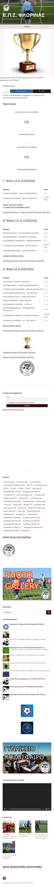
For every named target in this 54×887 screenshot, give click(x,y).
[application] (27, 797)
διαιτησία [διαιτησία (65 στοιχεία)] (17, 504)
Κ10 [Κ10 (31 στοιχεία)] (6, 488)
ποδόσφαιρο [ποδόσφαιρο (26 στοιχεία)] (9, 514)
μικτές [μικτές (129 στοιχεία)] (21, 511)
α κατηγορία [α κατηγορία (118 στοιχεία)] (39, 495)
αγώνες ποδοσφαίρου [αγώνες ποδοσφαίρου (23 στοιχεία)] (24, 495)
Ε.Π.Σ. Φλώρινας (24, 15)
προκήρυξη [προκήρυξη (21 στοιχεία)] (20, 514)
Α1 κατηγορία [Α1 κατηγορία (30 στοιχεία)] (35, 482)
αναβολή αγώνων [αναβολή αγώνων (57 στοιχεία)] (10, 498)
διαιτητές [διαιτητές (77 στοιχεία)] (27, 504)
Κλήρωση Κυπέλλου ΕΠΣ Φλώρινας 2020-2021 (18, 357)
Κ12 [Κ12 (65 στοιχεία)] (13, 488)
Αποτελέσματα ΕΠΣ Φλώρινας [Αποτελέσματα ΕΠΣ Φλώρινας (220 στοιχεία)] (14, 485)
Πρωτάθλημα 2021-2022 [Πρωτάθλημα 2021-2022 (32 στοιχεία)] (12, 491)
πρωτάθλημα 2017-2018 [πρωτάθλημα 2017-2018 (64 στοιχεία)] (12, 517)
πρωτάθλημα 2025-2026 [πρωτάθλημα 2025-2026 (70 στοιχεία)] (31, 524)
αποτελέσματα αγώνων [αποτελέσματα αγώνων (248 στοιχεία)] (12, 501)
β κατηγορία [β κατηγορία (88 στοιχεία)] (40, 501)
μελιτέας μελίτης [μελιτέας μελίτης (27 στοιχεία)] (10, 511)
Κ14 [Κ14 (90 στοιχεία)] (20, 488)
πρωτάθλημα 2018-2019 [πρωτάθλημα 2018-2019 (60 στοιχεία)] (31, 517)
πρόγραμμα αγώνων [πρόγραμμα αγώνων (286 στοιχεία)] (11, 530)
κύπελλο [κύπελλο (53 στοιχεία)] (22, 508)
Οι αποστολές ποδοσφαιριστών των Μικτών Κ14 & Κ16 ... (28, 679)
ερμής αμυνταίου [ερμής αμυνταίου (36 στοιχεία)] (10, 508)
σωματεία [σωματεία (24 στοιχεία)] (25, 530)
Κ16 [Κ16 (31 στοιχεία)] (27, 488)
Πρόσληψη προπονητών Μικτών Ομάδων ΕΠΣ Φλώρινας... (28, 694)
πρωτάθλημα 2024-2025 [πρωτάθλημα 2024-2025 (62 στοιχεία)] (12, 524)
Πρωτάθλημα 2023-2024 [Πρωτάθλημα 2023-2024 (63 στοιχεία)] (31, 491)
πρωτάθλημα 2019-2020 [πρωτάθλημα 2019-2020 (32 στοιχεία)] (12, 521)
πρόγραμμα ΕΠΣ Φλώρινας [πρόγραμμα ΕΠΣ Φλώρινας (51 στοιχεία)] (33, 527)
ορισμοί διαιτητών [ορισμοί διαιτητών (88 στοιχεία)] (33, 511)
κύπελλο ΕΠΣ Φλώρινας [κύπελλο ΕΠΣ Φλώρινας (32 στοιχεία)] (36, 508)
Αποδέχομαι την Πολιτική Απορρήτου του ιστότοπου (21, 402)
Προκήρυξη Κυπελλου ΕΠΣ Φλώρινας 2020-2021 (19, 352)
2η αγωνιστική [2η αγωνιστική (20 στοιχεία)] (22, 482)
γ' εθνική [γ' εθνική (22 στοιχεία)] (7, 504)
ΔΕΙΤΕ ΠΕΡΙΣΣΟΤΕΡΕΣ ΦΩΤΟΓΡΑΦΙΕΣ (22, 867)
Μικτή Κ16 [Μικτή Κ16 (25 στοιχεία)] (37, 488)
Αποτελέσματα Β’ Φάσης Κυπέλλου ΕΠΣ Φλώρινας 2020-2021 (23, 261)
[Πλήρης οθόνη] (49, 809)
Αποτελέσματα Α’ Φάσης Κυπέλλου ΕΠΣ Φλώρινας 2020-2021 (23, 331)
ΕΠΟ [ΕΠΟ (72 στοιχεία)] (30, 485)
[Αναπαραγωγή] (5, 809)
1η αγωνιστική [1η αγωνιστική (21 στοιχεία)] (9, 482)
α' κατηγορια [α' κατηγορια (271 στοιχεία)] (9, 495)
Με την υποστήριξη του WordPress (24, 883)
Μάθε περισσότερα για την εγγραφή (13, 409)
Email (7, 397)
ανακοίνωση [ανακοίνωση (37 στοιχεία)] (24, 498)
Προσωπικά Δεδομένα (8, 883)
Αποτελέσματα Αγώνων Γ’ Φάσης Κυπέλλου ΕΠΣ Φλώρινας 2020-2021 (26, 212)
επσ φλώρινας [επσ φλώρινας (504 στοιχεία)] (39, 504)
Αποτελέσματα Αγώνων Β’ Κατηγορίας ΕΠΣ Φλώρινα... (27, 686)
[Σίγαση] (46, 809)
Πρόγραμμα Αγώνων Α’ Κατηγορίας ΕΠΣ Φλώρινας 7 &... (27, 647)
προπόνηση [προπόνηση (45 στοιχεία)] (32, 514)
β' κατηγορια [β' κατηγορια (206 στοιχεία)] (28, 501)
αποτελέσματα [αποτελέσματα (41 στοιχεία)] (36, 498)
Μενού (27, 26)
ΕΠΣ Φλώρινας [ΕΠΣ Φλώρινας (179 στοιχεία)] (41, 485)
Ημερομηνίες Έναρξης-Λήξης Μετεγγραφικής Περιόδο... (27, 624)
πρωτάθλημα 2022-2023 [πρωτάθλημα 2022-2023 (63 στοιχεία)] (31, 521)
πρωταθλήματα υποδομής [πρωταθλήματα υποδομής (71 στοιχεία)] (13, 527)
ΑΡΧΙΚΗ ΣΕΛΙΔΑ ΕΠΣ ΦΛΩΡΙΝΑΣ (17, 537)
